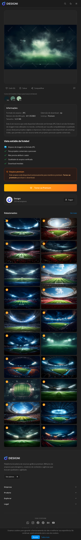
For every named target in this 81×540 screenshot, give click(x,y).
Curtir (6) (10, 88)
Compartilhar (37, 88)
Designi (17, 198)
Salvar (23, 88)
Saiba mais (45, 537)
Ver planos (12, 476)
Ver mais (73, 213)
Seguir (69, 199)
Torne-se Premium (40, 187)
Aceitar (35, 537)
